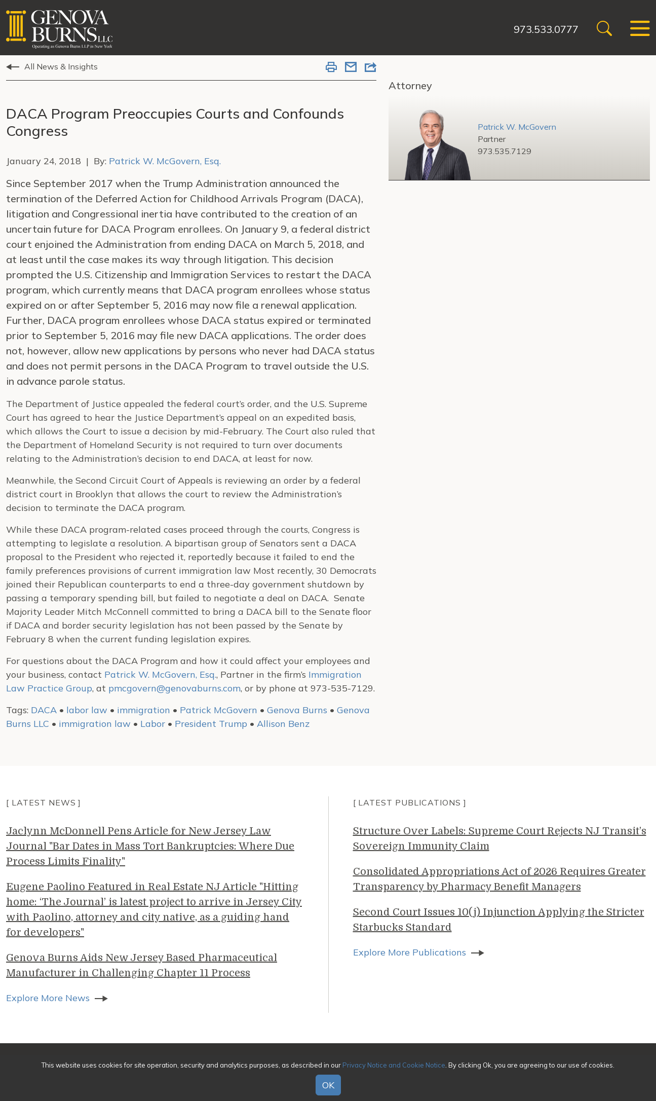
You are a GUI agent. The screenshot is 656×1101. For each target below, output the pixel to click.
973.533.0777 (546, 29)
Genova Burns (297, 710)
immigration (143, 710)
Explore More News (48, 998)
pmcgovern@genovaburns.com (174, 688)
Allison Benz (283, 723)
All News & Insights (61, 66)
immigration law (95, 723)
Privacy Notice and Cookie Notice (393, 1065)
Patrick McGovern (218, 710)
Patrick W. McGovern (517, 127)
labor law (86, 710)
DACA (44, 710)
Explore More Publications (409, 952)
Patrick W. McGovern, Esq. (165, 161)
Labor (152, 723)
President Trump (211, 723)
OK (328, 1085)
